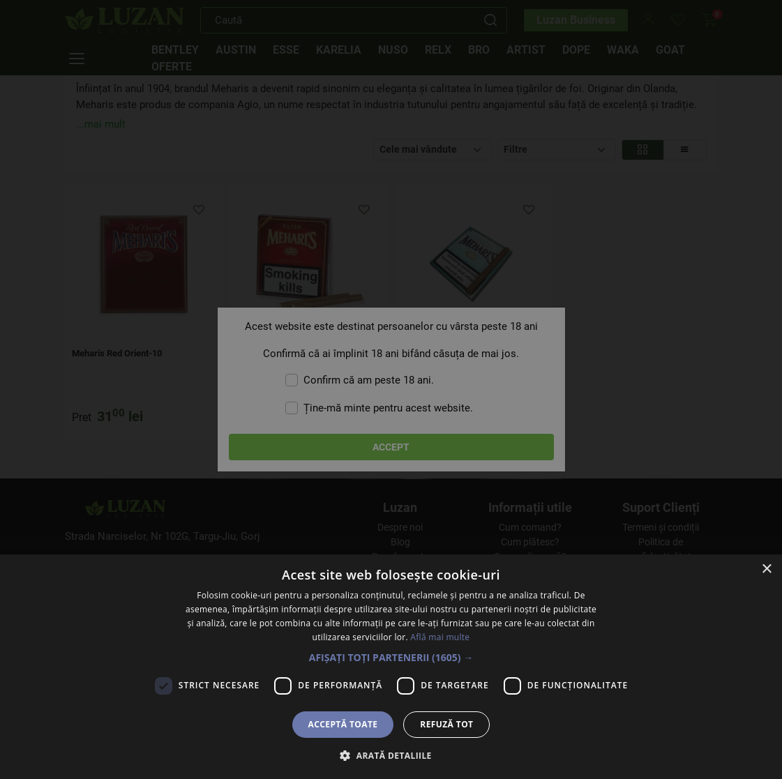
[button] (391, 657)
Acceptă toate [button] (343, 724)
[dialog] (391, 389)
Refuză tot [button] (446, 724)
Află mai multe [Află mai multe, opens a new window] (439, 637)
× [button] (766, 569)
